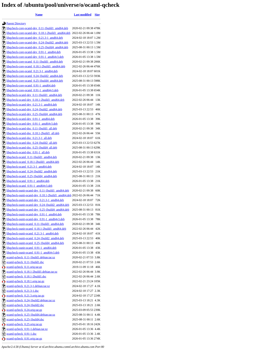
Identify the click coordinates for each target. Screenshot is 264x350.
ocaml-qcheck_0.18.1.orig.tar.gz (25, 281)
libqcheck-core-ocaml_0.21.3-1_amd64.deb (32, 71)
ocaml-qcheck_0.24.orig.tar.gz (24, 309)
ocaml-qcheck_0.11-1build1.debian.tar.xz (30, 257)
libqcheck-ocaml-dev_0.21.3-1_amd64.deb (31, 104)
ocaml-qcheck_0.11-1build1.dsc (25, 262)
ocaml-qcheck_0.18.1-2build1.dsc (26, 276)
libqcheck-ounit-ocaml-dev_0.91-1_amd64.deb (34, 214)
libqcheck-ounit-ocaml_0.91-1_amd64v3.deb (32, 252)
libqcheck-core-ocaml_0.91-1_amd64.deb (30, 85)
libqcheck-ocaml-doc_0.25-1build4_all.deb (31, 147)
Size (97, 14)
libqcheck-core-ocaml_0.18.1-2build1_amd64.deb (35, 66)
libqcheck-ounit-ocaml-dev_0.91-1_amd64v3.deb (35, 219)
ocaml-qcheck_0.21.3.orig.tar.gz (25, 295)
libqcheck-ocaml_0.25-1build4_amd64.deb (31, 176)
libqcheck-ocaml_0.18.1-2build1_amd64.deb (32, 161)
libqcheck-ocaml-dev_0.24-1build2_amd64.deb (34, 109)
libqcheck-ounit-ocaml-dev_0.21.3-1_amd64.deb (35, 200)
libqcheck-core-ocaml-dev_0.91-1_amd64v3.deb (35, 56)
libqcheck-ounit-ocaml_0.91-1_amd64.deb (31, 247)
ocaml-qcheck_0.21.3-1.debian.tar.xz (28, 286)
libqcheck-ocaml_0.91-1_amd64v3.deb (29, 185)
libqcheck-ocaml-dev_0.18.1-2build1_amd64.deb (35, 99)
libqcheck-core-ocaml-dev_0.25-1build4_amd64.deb (37, 47)
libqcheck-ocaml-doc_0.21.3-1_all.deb (29, 138)
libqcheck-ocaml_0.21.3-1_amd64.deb (29, 166)
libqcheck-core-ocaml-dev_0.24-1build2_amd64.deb (37, 42)
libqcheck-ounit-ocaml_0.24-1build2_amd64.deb (35, 238)
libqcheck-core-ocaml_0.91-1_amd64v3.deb (32, 90)
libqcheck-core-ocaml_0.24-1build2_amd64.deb (34, 75)
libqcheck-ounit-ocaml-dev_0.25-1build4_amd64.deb (37, 209)
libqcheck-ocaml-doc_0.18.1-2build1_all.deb (32, 133)
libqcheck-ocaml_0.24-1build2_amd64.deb (31, 171)
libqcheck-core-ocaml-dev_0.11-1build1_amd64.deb (37, 28)
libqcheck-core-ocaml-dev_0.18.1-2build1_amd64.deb (38, 33)
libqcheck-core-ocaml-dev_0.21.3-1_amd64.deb (34, 37)
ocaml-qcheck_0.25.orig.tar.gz (24, 324)
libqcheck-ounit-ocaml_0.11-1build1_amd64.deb (35, 223)
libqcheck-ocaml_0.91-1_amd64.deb (28, 181)
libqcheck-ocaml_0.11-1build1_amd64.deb (31, 157)
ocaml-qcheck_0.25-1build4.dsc (25, 319)
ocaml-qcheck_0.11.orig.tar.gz (24, 266)
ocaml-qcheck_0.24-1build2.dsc (25, 305)
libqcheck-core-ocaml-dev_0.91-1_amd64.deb (33, 52)
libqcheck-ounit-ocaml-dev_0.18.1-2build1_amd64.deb (38, 195)
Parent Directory (16, 23)
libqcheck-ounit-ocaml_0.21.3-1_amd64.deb (32, 233)
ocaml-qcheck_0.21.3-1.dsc (22, 290)
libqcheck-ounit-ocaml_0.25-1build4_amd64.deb (35, 243)
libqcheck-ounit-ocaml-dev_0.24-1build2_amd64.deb (37, 204)
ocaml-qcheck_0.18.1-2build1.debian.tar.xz (31, 271)
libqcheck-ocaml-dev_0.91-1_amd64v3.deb (32, 123)
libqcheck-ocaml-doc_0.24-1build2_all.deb (31, 142)
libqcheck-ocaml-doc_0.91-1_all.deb (28, 152)
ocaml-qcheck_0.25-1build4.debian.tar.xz (30, 314)
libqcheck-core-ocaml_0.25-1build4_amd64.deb (34, 80)
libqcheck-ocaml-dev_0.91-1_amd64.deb (30, 118)
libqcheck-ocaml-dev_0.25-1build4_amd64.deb (34, 114)
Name (39, 14)
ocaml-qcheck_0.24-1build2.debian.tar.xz (30, 300)
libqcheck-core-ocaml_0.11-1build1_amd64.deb (34, 61)
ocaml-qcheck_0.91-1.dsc (21, 333)
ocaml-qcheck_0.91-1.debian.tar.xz (27, 329)
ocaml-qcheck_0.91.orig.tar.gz (24, 338)
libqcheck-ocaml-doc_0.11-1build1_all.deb (31, 128)
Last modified (82, 14)
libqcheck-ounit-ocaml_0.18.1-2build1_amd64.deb (36, 228)
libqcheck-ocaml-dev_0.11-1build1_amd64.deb (34, 95)
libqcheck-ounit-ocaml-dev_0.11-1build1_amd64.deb (37, 190)
